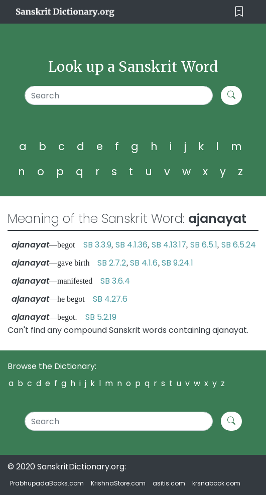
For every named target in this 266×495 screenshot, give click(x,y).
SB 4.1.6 (144, 263)
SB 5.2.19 (100, 317)
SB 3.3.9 (97, 245)
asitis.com (169, 483)
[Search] (119, 95)
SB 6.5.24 (238, 245)
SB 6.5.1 (203, 245)
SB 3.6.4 (115, 281)
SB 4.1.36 (131, 245)
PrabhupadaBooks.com (47, 483)
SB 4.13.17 (169, 245)
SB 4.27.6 (110, 299)
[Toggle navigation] (239, 12)
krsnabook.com (216, 483)
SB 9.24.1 (177, 263)
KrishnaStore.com (118, 483)
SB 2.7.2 (111, 263)
